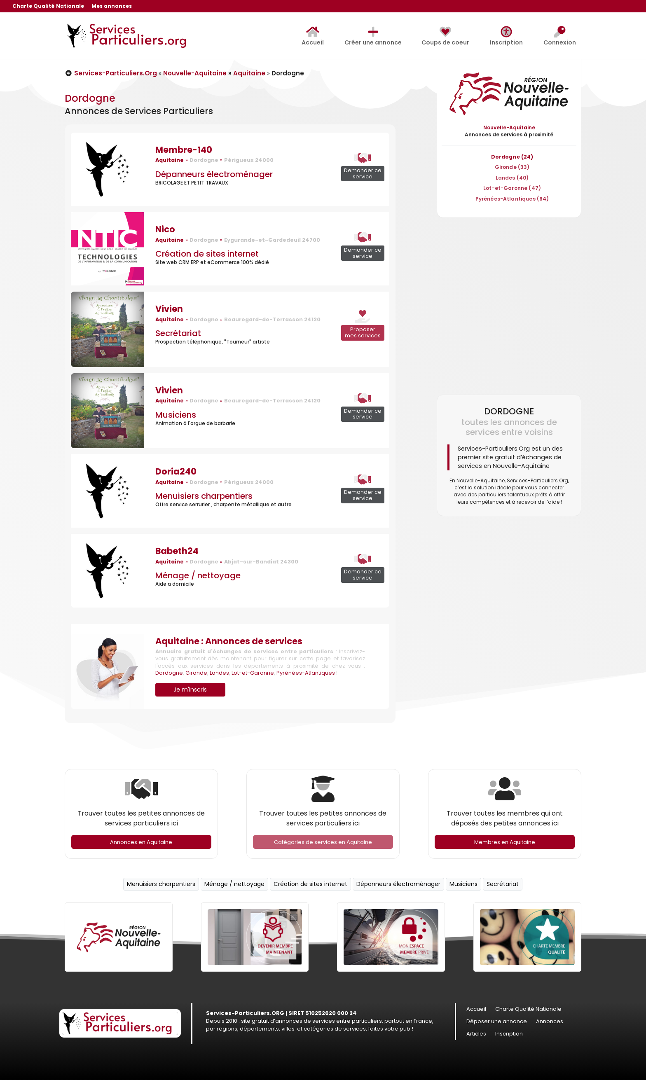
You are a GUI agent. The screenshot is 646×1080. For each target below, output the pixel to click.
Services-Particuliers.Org (111, 73)
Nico (165, 229)
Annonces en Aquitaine (141, 842)
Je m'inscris (190, 689)
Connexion (560, 36)
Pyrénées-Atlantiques (305, 672)
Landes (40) (512, 177)
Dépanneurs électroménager (214, 174)
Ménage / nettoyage (198, 575)
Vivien (169, 309)
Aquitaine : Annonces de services (228, 641)
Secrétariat (178, 333)
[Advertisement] (509, 306)
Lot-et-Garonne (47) (512, 188)
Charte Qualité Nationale (48, 6)
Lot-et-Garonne (253, 672)
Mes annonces (111, 6)
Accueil (312, 36)
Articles (476, 1034)
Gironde (196, 672)
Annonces (549, 1022)
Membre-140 (183, 150)
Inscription (506, 36)
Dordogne (169, 672)
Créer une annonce (373, 36)
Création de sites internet (207, 253)
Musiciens (175, 415)
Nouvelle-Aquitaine (195, 73)
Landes (219, 672)
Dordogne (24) (512, 156)
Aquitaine (249, 73)
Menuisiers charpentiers (204, 496)
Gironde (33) (512, 167)
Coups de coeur (445, 36)
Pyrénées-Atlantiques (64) (512, 198)
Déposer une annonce (496, 1022)
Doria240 (176, 471)
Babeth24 (177, 551)
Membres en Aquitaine (504, 842)
